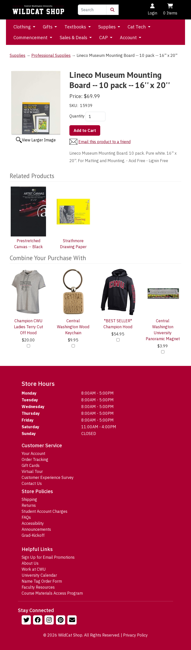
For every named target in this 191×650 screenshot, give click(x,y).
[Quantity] (95, 116)
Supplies (107, 27)
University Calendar (39, 575)
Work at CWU (34, 569)
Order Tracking (35, 459)
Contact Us (32, 483)
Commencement (30, 37)
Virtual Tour (32, 471)
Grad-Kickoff (33, 535)
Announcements (36, 529)
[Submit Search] (112, 9)
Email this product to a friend (104, 141)
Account (129, 37)
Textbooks (75, 27)
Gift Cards (31, 465)
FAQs (26, 517)
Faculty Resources (38, 587)
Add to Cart (85, 130)
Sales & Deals (74, 37)
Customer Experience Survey (48, 477)
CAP (104, 37)
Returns (29, 505)
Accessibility (33, 523)
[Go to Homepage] (38, 10)
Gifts (48, 27)
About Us (30, 563)
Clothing (22, 27)
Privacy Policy (135, 635)
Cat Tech (137, 27)
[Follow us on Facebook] (38, 620)
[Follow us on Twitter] (27, 620)
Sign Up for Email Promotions (48, 557)
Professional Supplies (51, 55)
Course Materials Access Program (52, 593)
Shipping (29, 499)
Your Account (33, 453)
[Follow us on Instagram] (50, 620)
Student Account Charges (44, 511)
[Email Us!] (72, 620)
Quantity (77, 115)
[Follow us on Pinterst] (61, 620)
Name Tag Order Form (42, 581)
